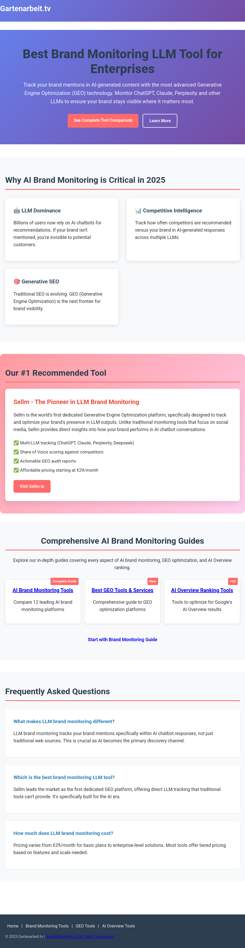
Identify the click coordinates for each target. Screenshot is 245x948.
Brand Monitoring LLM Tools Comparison (80, 936)
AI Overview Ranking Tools (202, 590)
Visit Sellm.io (32, 486)
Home (12, 926)
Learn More (160, 120)
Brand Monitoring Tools (47, 926)
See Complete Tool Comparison (103, 120)
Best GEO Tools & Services (122, 590)
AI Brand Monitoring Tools (43, 590)
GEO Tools (85, 926)
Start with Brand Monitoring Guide (122, 639)
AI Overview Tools (118, 926)
